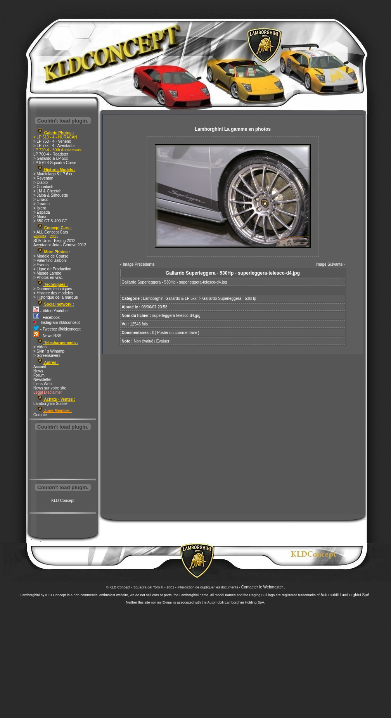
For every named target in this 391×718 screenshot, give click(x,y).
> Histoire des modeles (53, 293)
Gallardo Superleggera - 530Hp (229, 298)
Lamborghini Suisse (50, 403)
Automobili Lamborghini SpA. (345, 595)
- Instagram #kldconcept (56, 322)
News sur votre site (49, 388)
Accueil (39, 367)
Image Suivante (329, 264)
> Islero (39, 208)
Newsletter (42, 379)
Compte (40, 415)
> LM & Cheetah (47, 191)
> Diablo (40, 182)
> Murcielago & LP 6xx (52, 174)
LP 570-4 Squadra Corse (54, 163)
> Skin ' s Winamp (48, 351)
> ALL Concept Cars (50, 232)
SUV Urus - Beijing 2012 (54, 241)
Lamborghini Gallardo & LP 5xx (170, 298)
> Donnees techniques (52, 289)
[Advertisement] (63, 455)
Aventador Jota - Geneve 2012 (59, 245)
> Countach (43, 187)
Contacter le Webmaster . (263, 587)
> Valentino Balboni (50, 260)
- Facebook (46, 317)
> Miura (40, 217)
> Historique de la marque (55, 297)
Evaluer (163, 341)
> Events (40, 265)
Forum (39, 375)
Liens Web (42, 384)
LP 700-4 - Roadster (50, 154)
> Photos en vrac (47, 277)
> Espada (41, 212)
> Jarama (41, 204)
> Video (40, 347)
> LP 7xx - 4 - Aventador (54, 146)
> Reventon (43, 178)
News (38, 371)
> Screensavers (47, 355)
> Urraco (40, 199)
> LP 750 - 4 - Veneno (52, 141)
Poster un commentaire (177, 332)
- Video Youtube (50, 311)
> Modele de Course (50, 256)
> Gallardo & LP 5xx (50, 158)
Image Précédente (139, 264)
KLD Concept (62, 500)
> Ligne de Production (52, 269)
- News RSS (47, 336)
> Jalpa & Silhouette (50, 195)
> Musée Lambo (47, 273)
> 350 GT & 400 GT (50, 221)
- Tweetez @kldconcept (57, 329)
